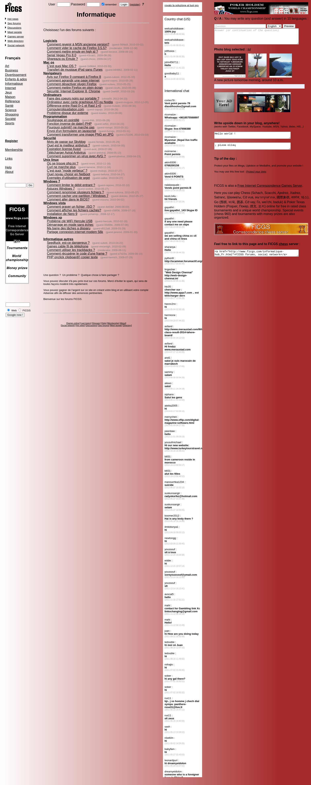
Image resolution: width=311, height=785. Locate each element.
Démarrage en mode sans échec (70, 224)
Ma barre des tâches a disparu (68, 228)
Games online (73, 323)
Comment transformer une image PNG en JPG (80, 134)
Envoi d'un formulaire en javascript (71, 131)
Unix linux (51, 159)
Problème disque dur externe (67, 113)
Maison (10, 97)
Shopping (12, 114)
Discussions (14, 27)
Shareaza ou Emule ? (62, 59)
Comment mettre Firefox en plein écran (74, 87)
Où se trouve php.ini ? (62, 163)
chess (283, 249)
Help (8, 167)
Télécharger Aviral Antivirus (66, 152)
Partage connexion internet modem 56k (75, 232)
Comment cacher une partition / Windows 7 (77, 196)
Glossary (96, 323)
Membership (14, 149)
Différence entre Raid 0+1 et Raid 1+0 (74, 105)
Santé (9, 105)
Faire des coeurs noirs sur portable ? (73, 98)
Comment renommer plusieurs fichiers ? (75, 192)
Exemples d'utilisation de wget (68, 178)
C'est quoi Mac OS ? (61, 66)
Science (10, 110)
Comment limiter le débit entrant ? (71, 185)
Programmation (55, 116)
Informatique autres (58, 239)
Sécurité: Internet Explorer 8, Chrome (73, 91)
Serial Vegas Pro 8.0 (61, 55)
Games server (15, 36)
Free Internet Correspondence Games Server (269, 191)
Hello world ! (257, 139)
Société (10, 119)
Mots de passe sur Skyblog (66, 141)
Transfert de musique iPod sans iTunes (74, 69)
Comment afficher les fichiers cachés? (74, 210)
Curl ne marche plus (61, 167)
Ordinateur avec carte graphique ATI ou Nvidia (80, 102)
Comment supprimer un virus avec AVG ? (76, 156)
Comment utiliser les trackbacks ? (71, 250)
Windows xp (52, 217)
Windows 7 (51, 181)
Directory (127, 325)
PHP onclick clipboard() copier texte (72, 257)
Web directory (15, 40)
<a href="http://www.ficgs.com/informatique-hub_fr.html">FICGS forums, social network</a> (261, 259)
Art (7, 66)
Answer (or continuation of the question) (261, 37)
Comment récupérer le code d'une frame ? (77, 253)
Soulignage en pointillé (63, 120)
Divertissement (15, 75)
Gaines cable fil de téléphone (67, 246)
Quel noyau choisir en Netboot (68, 174)
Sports (9, 123)
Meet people (14, 32)
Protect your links (256, 177)
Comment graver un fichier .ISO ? (71, 206)
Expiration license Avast (64, 149)
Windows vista (54, 203)
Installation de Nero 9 (62, 214)
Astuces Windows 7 (61, 188)
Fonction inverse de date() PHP (69, 123)
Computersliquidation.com (65, 109)
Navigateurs (52, 73)
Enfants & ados (16, 79)
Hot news (12, 18)
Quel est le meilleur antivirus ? (68, 145)
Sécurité (49, 138)
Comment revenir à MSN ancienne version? (78, 44)
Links (8, 158)
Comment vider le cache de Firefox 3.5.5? (76, 48)
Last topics (86, 323)
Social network (16, 45)
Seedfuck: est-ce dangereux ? (68, 242)
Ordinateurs (52, 95)
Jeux (8, 92)
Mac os (48, 62)
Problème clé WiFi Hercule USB (69, 221)
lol (249, 52)
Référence (12, 101)
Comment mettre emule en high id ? (72, 51)
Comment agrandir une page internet (73, 80)
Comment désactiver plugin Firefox (71, 84)
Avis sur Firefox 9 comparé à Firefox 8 (74, 77)
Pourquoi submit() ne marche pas (70, 127)
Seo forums (14, 23)
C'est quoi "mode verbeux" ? (67, 170)
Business (11, 70)
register (135, 4)
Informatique (14, 83)
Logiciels (50, 40)
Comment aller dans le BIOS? (68, 199)
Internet (10, 88)
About (9, 172)
